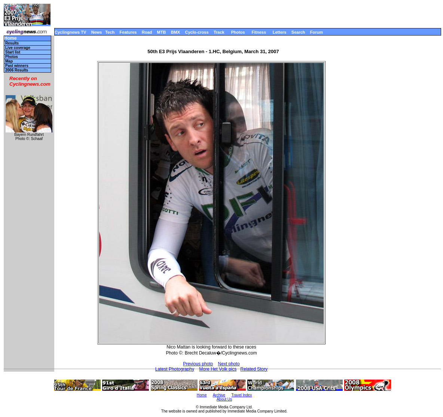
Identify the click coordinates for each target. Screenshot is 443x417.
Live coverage (17, 48)
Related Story (254, 369)
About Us (224, 399)
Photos (238, 32)
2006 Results (16, 70)
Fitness (258, 32)
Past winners (16, 66)
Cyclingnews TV (70, 32)
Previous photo (198, 363)
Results (12, 43)
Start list (12, 52)
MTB (161, 32)
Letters (280, 32)
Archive (219, 395)
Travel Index (242, 395)
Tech (109, 32)
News (96, 32)
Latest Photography (174, 369)
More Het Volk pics (217, 369)
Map (9, 61)
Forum (316, 32)
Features (128, 32)
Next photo (229, 363)
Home (10, 38)
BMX (175, 32)
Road (147, 32)
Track (219, 32)
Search (298, 32)
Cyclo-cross (197, 32)
